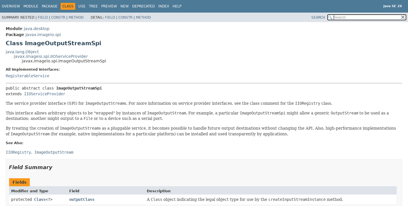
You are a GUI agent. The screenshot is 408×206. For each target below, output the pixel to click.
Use (82, 6)
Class (39, 199)
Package (50, 6)
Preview (109, 6)
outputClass (81, 199)
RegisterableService (27, 76)
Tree (93, 6)
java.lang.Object (22, 51)
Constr (58, 17)
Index (163, 6)
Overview (11, 6)
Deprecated (143, 6)
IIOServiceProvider (44, 94)
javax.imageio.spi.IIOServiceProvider (51, 56)
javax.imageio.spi (43, 34)
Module (30, 6)
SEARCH (318, 17)
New (124, 6)
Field (43, 17)
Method (76, 17)
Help (177, 6)
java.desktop (36, 28)
